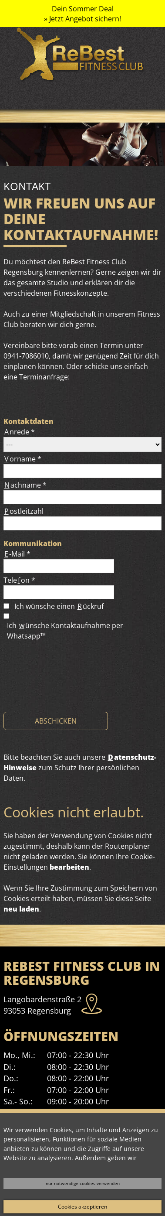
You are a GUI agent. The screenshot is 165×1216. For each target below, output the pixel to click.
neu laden (21, 909)
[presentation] (69, 688)
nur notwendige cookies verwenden (83, 1183)
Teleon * (19, 580)
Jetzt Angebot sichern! (85, 19)
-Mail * (16, 554)
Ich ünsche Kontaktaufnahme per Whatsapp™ (65, 630)
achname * (25, 485)
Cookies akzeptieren (82, 1206)
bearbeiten (69, 867)
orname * (22, 459)
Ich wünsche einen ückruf (59, 606)
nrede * (19, 432)
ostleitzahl (23, 511)
